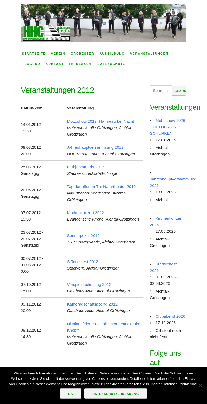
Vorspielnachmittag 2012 (89, 284)
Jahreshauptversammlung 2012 (95, 147)
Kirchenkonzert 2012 (85, 212)
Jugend (32, 63)
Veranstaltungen (149, 53)
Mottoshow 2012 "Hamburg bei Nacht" (101, 121)
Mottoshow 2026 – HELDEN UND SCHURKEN (167, 127)
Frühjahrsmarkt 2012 (85, 167)
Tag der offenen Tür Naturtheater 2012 (101, 186)
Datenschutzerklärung (115, 393)
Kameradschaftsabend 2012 (92, 304)
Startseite (34, 53)
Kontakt (55, 63)
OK (70, 393)
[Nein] (200, 385)
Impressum (80, 63)
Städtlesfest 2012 (82, 261)
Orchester (82, 53)
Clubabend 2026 (170, 316)
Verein (58, 53)
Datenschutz (111, 63)
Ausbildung (112, 53)
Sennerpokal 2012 (83, 235)
